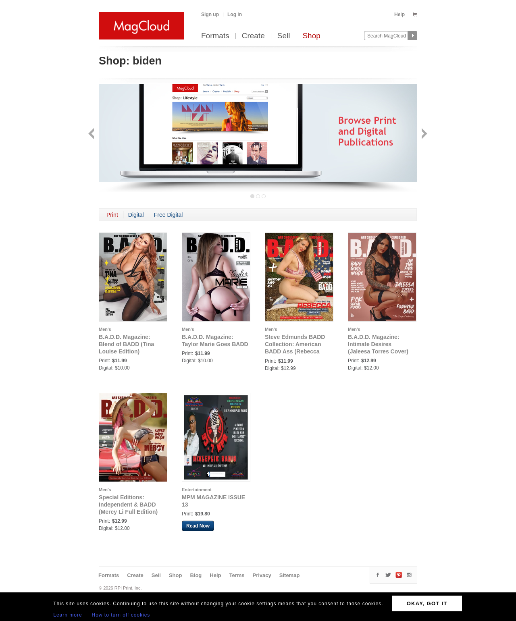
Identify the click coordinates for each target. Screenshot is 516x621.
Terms (236, 575)
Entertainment (197, 489)
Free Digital (168, 215)
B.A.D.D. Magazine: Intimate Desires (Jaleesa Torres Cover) (378, 344)
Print (112, 215)
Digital (136, 215)
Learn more (67, 615)
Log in (234, 14)
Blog (196, 575)
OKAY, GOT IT (427, 603)
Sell (283, 36)
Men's (105, 329)
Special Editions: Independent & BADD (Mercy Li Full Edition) (128, 504)
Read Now (198, 526)
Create (253, 36)
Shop (311, 36)
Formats (215, 36)
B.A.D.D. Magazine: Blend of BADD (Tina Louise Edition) (126, 344)
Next (423, 134)
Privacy (262, 575)
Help (399, 14)
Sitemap (289, 575)
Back (92, 134)
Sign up (210, 14)
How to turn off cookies (121, 615)
